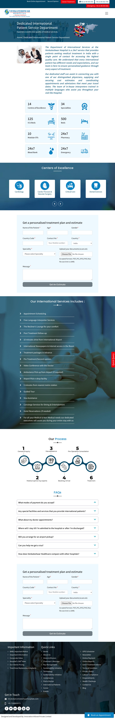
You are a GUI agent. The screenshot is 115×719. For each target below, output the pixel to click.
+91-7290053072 (14, 703)
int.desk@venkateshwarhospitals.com (22, 699)
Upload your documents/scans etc (73, 249)
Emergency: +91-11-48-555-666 (97, 6)
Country (75, 238)
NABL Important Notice (19, 651)
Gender (75, 228)
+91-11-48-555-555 (86, 2)
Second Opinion (53, 1)
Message (27, 266)
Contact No (52, 238)
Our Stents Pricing (17, 665)
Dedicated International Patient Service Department (47, 37)
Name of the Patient (31, 228)
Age (49, 228)
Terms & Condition (89, 668)
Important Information (19, 655)
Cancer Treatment (68, 2)
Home (19, 37)
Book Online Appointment (36, 1)
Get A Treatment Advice (91, 665)
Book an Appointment (99, 715)
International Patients (51, 684)
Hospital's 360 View (18, 661)
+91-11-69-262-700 (102, 2)
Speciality (27, 249)
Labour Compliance (90, 674)
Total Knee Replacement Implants (23, 668)
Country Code (29, 238)
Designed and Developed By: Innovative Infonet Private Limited (26, 716)
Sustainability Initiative (52, 668)
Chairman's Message (51, 661)
